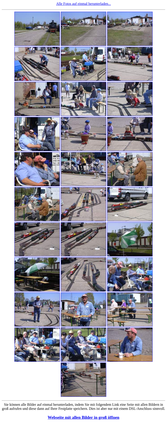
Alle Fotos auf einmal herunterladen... (83, 4)
